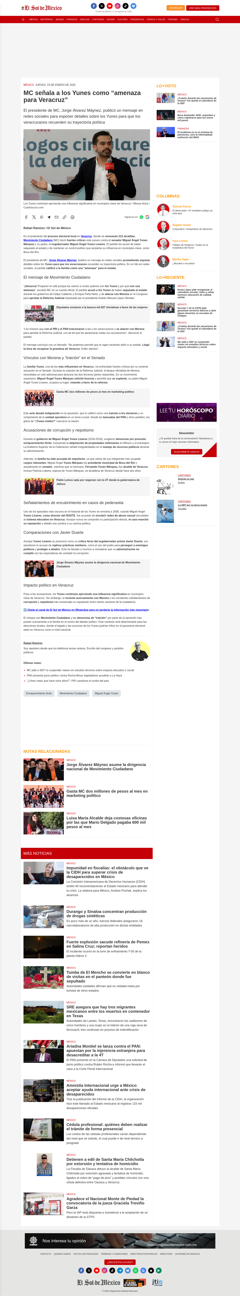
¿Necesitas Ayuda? (120, 1262)
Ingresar (175, 7)
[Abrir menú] (23, 19)
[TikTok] (126, 6)
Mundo (60, 19)
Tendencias (137, 19)
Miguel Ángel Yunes (106, 693)
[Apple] (152, 1271)
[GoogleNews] (144, 1271)
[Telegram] (120, 1271)
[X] (102, 6)
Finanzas (71, 19)
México (33, 19)
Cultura (123, 19)
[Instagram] (118, 6)
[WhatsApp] (136, 1271)
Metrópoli (47, 19)
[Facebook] (94, 6)
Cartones (98, 19)
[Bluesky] (133, 6)
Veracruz (86, 236)
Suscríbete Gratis (186, 451)
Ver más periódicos (203, 8)
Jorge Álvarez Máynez (62, 260)
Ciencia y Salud (156, 19)
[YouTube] (110, 6)
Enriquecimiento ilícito (39, 693)
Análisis (85, 19)
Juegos (184, 19)
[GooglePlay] (160, 1271)
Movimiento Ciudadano (38, 240)
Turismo (173, 19)
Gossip (111, 19)
